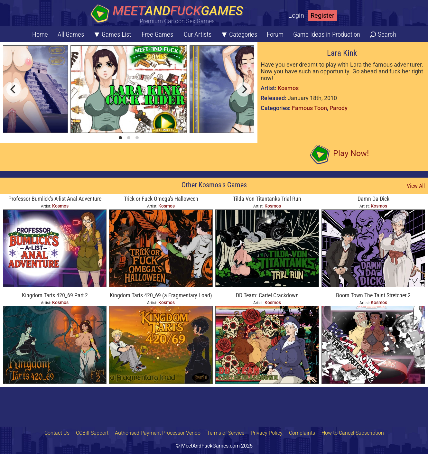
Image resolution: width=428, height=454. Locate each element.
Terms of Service (225, 433)
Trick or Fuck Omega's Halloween (161, 198)
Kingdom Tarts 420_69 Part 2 (55, 295)
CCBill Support (92, 433)
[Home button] (168, 14)
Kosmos (288, 88)
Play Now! (351, 153)
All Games (71, 34)
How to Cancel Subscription (352, 433)
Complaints (302, 433)
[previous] (13, 89)
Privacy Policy (267, 433)
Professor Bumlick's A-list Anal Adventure (54, 198)
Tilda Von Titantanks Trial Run (267, 198)
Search (387, 34)
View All (416, 185)
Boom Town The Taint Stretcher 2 (373, 295)
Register (322, 15)
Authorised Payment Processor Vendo (157, 433)
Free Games (157, 34)
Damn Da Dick (373, 198)
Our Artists (197, 34)
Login (296, 15)
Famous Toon (309, 108)
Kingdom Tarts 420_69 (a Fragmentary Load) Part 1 (161, 296)
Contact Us (57, 433)
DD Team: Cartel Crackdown (267, 295)
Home (40, 34)
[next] (244, 89)
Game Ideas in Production (326, 34)
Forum (275, 34)
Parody (339, 108)
